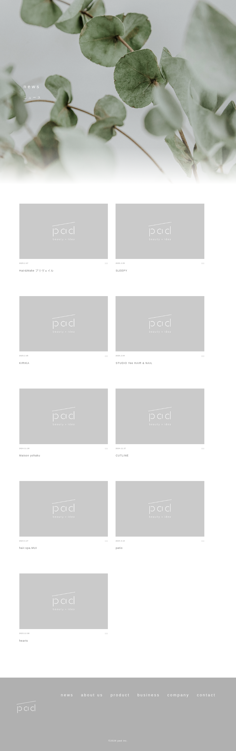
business (148, 695)
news (67, 695)
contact (206, 695)
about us (92, 695)
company (178, 695)
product (120, 695)
